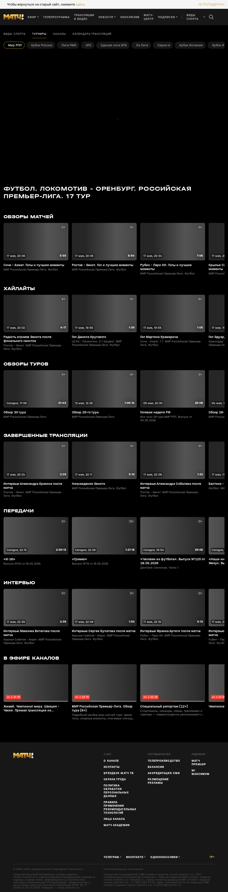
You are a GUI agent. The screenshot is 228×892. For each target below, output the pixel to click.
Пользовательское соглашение (123, 869)
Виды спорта (15, 34)
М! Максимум (200, 772)
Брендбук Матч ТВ (119, 773)
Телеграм (111, 857)
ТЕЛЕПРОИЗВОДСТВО (164, 761)
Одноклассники (164, 857)
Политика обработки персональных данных (116, 791)
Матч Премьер (199, 762)
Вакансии (156, 767)
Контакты (112, 767)
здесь (80, 4)
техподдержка (213, 4)
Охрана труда (115, 779)
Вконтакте (134, 857)
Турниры (39, 34)
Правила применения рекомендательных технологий (120, 808)
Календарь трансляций (92, 34)
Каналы (59, 34)
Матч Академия (117, 825)
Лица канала (114, 819)
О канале (111, 761)
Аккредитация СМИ (164, 773)
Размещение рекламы (158, 781)
